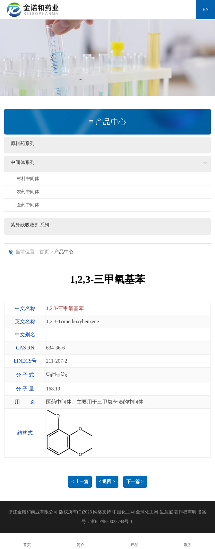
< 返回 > (107, 481)
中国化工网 (123, 512)
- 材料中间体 (26, 178)
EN (205, 9)
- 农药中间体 (26, 191)
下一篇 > (134, 481)
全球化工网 (147, 512)
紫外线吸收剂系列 (30, 224)
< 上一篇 (79, 481)
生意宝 (166, 512)
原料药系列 (23, 143)
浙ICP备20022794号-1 (111, 521)
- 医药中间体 (26, 204)
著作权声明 (186, 512)
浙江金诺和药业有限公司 (33, 512)
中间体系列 (23, 162)
